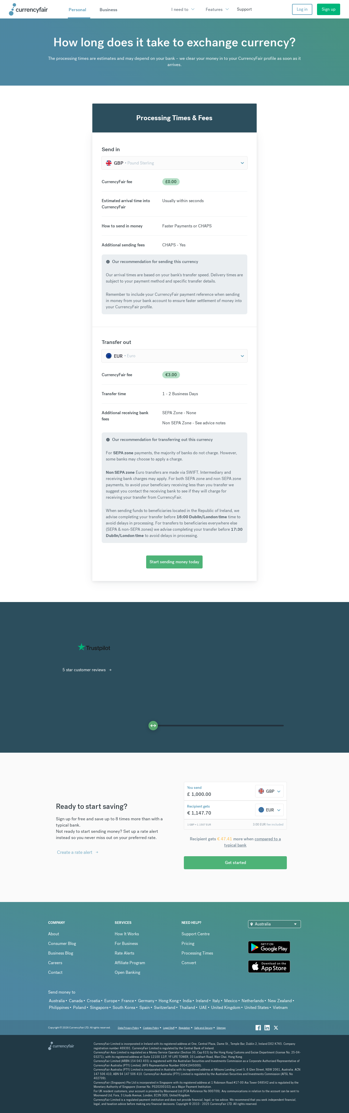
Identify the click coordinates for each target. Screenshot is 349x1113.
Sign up (328, 9)
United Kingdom (225, 1007)
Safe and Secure (203, 1027)
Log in (302, 9)
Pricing (188, 943)
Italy (216, 1000)
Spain (144, 1007)
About (53, 934)
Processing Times (197, 953)
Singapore (99, 1007)
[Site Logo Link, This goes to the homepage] (36, 9)
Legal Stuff (168, 1027)
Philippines (59, 1007)
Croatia (93, 1000)
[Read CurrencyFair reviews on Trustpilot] (93, 647)
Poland (79, 1007)
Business (108, 9)
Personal (77, 9)
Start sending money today (174, 562)
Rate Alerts (124, 953)
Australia (57, 1000)
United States (256, 1007)
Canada (76, 1000)
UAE (203, 1007)
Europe (110, 1000)
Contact (55, 972)
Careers (55, 962)
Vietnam (280, 1007)
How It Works (127, 934)
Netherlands (253, 1000)
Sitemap (221, 1027)
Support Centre (196, 934)
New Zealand (280, 1000)
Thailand (187, 1007)
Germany (146, 1000)
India (187, 1000)
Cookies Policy (151, 1027)
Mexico (230, 1000)
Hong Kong (169, 1000)
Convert (189, 962)
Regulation (184, 1027)
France (127, 1000)
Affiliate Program (130, 962)
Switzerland (164, 1007)
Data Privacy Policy (128, 1027)
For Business (126, 943)
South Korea (124, 1007)
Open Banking (127, 972)
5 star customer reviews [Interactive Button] (84, 670)
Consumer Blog (62, 943)
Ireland (202, 1000)
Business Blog (60, 953)
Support (244, 9)
